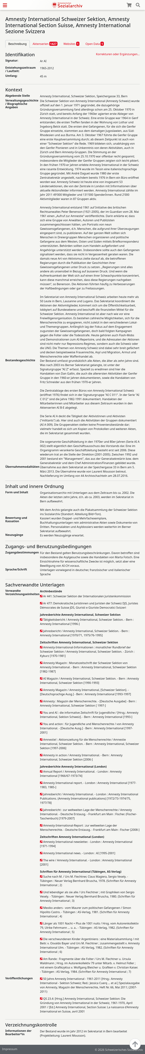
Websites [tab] (71, 44)
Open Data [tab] (94, 44)
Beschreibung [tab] (17, 44)
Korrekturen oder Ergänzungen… (118, 54)
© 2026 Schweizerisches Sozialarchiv (119, 1050)
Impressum (9, 1049)
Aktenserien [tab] (45, 44)
